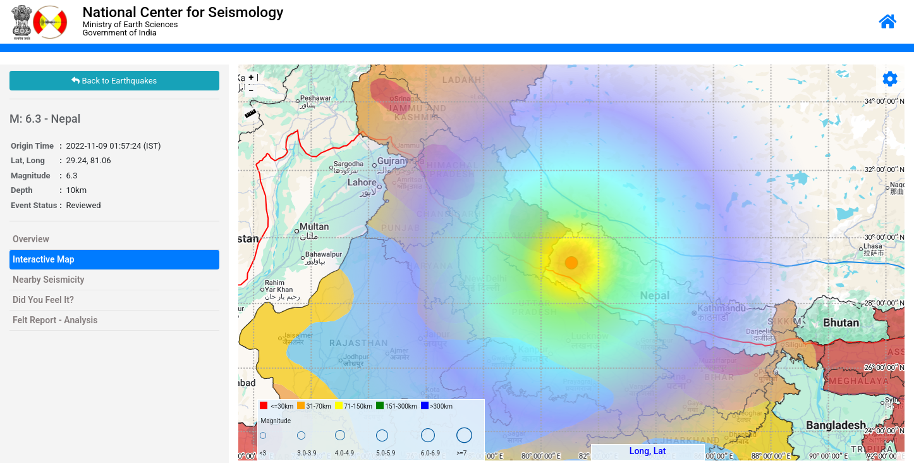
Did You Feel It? (43, 300)
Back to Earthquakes (114, 80)
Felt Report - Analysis (55, 320)
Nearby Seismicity (49, 280)
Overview (31, 239)
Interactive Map (44, 259)
